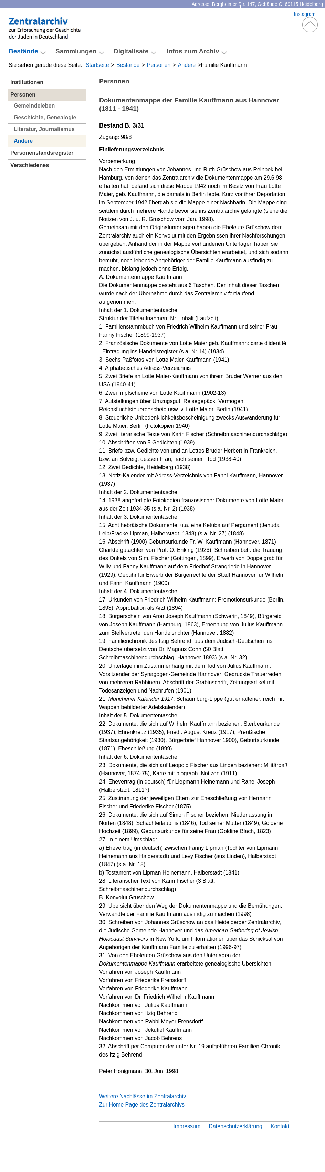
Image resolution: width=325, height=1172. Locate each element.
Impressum (186, 1126)
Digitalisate (131, 51)
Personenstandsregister (41, 153)
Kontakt (252, 14)
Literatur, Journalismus (44, 129)
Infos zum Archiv (193, 51)
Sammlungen (76, 51)
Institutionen (26, 82)
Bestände (128, 65)
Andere (187, 65)
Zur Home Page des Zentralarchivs (142, 1105)
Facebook (279, 14)
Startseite (97, 65)
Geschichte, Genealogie (45, 117)
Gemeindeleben (34, 106)
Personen (159, 65)
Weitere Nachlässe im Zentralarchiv (142, 1096)
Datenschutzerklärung (235, 1126)
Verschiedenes (29, 165)
